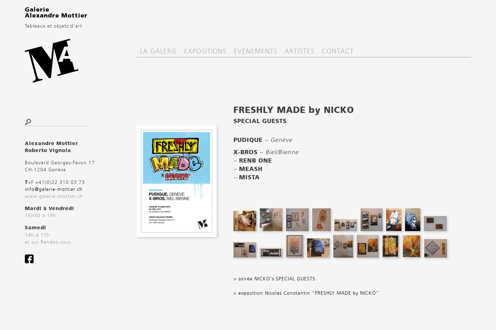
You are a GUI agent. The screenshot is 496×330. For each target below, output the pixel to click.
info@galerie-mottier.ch (54, 189)
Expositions (205, 51)
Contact (338, 51)
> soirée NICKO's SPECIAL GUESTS (274, 279)
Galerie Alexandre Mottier (56, 13)
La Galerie (158, 51)
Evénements (256, 51)
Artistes (300, 51)
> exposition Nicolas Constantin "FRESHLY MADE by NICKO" (306, 293)
